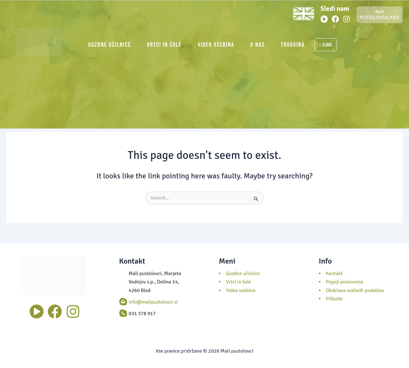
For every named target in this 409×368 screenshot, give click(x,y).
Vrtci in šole (164, 45)
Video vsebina (216, 45)
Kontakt (334, 273)
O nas (258, 45)
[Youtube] (324, 19)
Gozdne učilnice (109, 45)
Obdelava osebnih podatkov (355, 290)
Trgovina (293, 45)
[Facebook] (335, 19)
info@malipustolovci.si (154, 302)
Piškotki (334, 299)
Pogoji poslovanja (345, 282)
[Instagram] (346, 19)
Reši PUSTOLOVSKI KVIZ (379, 14)
